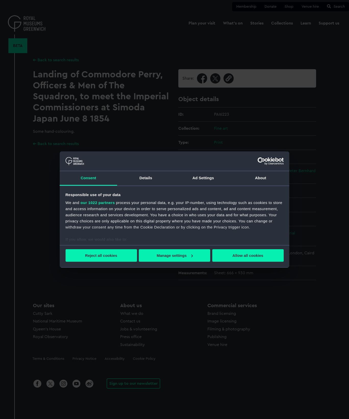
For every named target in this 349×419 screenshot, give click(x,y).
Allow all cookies (247, 255)
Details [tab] (146, 178)
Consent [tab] (88, 178)
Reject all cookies (101, 255)
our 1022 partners (98, 202)
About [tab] (260, 178)
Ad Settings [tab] (203, 178)
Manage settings (175, 255)
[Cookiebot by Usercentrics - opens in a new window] (261, 161)
